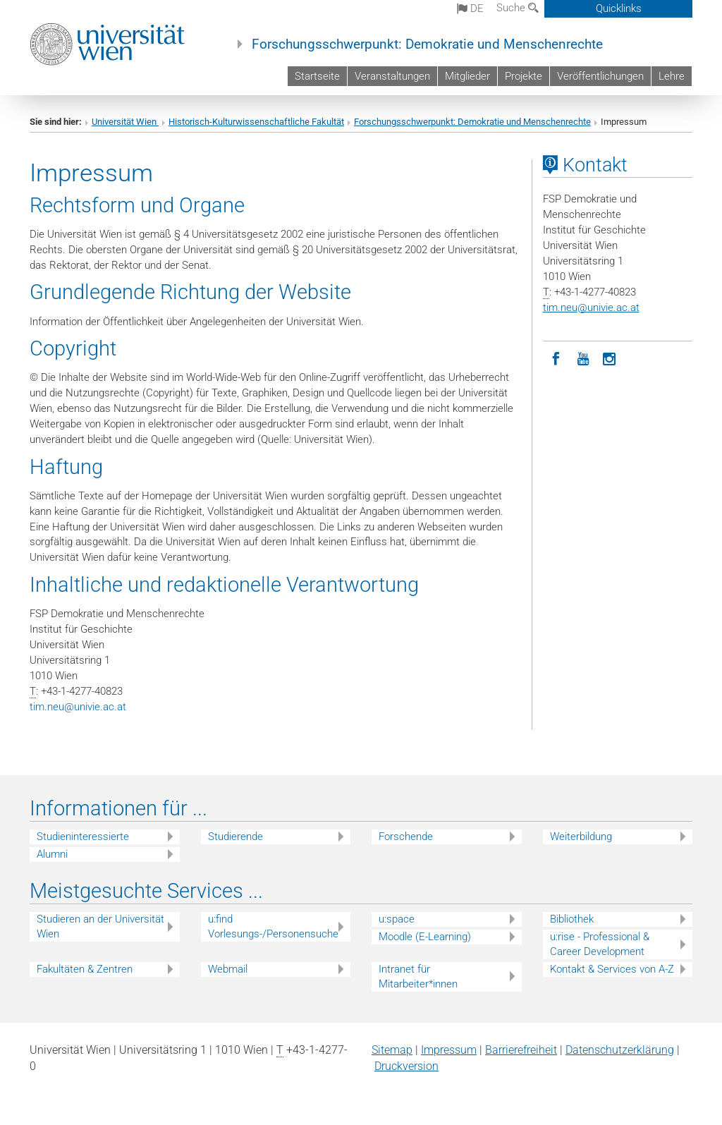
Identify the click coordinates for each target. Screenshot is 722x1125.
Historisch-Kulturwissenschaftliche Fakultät (256, 121)
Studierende (235, 836)
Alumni (52, 854)
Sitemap (392, 1050)
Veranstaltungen (392, 76)
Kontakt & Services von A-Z (612, 969)
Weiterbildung (581, 836)
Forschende (406, 836)
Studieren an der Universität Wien (100, 926)
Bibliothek (572, 919)
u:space (397, 919)
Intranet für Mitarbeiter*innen (418, 976)
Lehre (672, 76)
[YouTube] (583, 357)
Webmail (227, 969)
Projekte (523, 76)
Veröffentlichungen (600, 76)
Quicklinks (619, 8)
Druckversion (406, 1066)
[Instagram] (609, 357)
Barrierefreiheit (521, 1050)
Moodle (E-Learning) (425, 936)
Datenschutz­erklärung (619, 1050)
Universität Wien (125, 121)
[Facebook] (556, 357)
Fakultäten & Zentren (85, 969)
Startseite (317, 76)
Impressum (449, 1050)
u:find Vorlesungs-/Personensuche (273, 926)
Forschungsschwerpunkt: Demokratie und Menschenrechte (427, 44)
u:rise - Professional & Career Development (599, 944)
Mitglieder (467, 76)
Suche (517, 7)
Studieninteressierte (83, 836)
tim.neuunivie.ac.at (78, 706)
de (470, 8)
